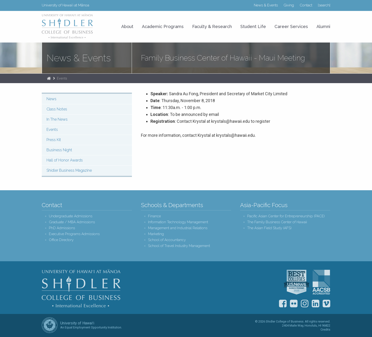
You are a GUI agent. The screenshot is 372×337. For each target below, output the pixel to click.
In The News (57, 119)
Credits (325, 329)
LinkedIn (315, 303)
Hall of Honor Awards (64, 160)
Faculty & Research (212, 26)
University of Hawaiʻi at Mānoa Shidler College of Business (67, 26)
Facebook (283, 303)
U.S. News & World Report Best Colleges (296, 282)
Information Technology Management (178, 222)
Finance (154, 216)
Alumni (323, 26)
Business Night (59, 150)
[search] (324, 5)
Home (48, 78)
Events (62, 78)
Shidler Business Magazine (69, 170)
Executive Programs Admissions (74, 234)
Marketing (156, 234)
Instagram (304, 303)
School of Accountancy (167, 240)
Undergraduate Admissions (70, 216)
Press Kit (53, 140)
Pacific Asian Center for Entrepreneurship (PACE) (286, 216)
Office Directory (61, 240)
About (127, 26)
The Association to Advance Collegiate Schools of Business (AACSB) (321, 282)
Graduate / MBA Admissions (72, 222)
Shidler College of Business (81, 288)
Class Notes (56, 109)
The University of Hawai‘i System (49, 325)
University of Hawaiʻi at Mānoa (65, 5)
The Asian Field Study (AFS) (269, 228)
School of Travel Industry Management (179, 246)
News (51, 99)
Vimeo (326, 303)
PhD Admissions (62, 228)
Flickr (294, 303)
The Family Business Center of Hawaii (277, 222)
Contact (306, 5)
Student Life (253, 26)
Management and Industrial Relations (177, 228)
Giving (289, 5)
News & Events (266, 5)
